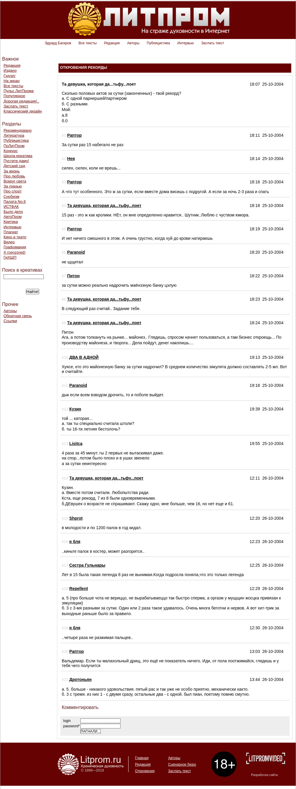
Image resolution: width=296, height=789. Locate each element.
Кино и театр (15, 237)
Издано (10, 70)
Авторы (133, 43)
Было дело (13, 211)
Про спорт (13, 191)
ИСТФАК (11, 206)
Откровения (144, 771)
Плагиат (11, 232)
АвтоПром (13, 216)
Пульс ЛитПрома (19, 91)
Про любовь (14, 176)
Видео (9, 242)
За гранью (13, 186)
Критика (11, 221)
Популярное (14, 96)
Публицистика (158, 43)
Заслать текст (212, 43)
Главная (142, 758)
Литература (14, 135)
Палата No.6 (15, 201)
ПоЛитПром (14, 146)
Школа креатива (18, 156)
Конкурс (11, 151)
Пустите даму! (16, 161)
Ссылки (10, 321)
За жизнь (12, 171)
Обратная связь (18, 316)
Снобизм (11, 196)
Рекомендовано (18, 130)
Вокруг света (15, 181)
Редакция (112, 43)
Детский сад (14, 166)
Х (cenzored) (14, 252)
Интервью (186, 43)
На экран (11, 81)
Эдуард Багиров (58, 43)
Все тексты (88, 43)
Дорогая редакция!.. (21, 101)
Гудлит (10, 76)
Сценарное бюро (182, 764)
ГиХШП (10, 257)
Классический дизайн (23, 111)
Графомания (15, 247)
